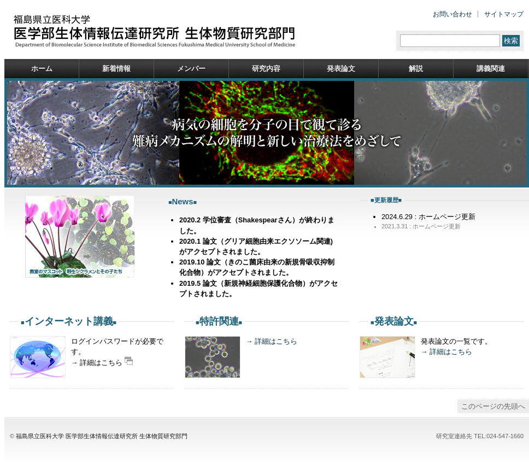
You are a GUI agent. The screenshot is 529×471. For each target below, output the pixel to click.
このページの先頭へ (493, 406)
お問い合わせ (452, 14)
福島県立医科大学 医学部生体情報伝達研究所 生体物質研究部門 (101, 436)
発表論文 (341, 68)
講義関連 (491, 68)
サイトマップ (504, 14)
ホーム (41, 68)
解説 (416, 68)
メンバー (191, 68)
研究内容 (266, 68)
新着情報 (116, 68)
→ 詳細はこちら (271, 341)
